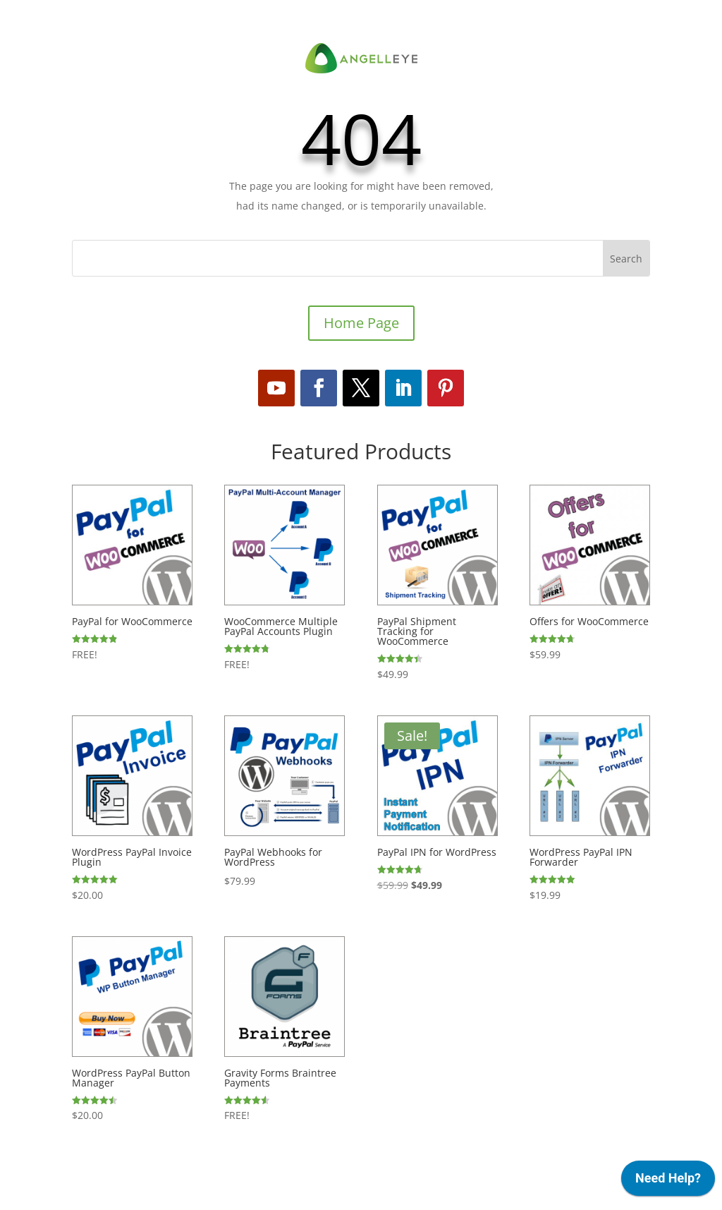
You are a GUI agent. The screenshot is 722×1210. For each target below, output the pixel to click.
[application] (668, 1182)
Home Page (361, 322)
